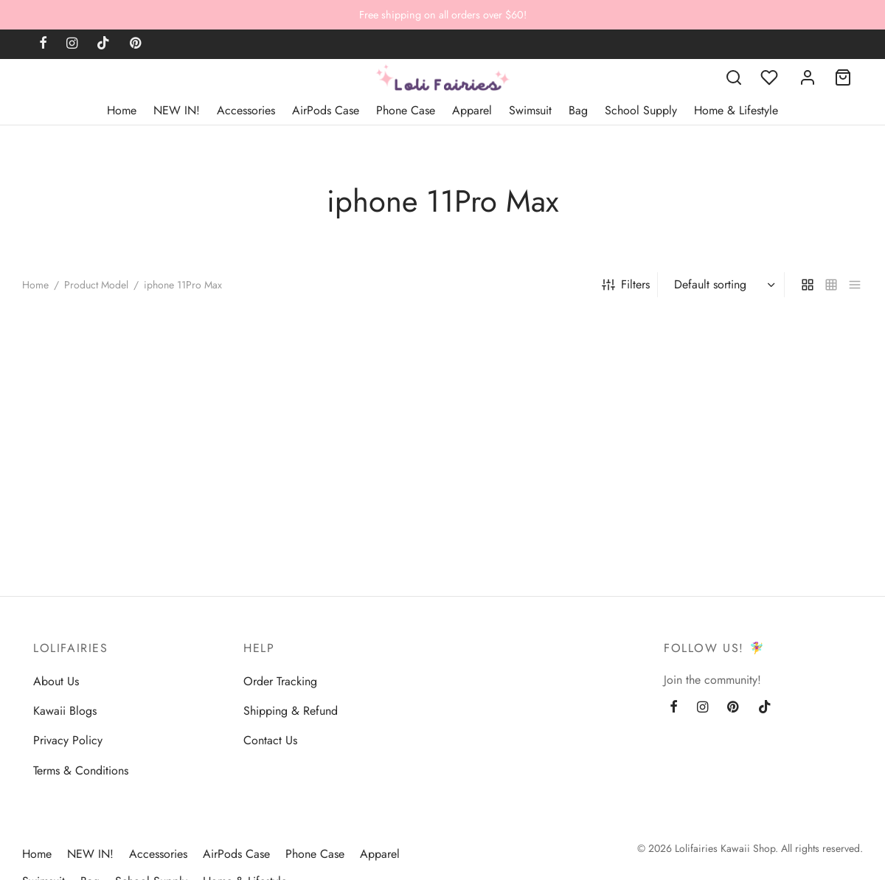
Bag (578, 110)
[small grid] (831, 284)
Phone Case (405, 110)
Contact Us (270, 740)
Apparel (472, 110)
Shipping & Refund (290, 710)
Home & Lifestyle (736, 110)
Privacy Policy (68, 740)
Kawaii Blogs (65, 710)
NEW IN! (176, 110)
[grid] (807, 284)
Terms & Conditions (80, 770)
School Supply (641, 110)
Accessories (246, 110)
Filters (626, 284)
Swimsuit (530, 110)
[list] (855, 284)
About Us (56, 681)
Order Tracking (280, 681)
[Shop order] (722, 284)
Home (121, 110)
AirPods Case (325, 110)
